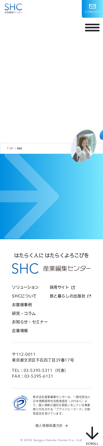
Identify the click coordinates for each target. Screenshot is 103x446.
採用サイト (59, 287)
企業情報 (20, 330)
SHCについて (24, 296)
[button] (92, 9)
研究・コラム (24, 313)
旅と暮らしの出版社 (68, 296)
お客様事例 (22, 304)
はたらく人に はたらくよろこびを (51, 255)
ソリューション (25, 287)
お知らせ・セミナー (30, 322)
